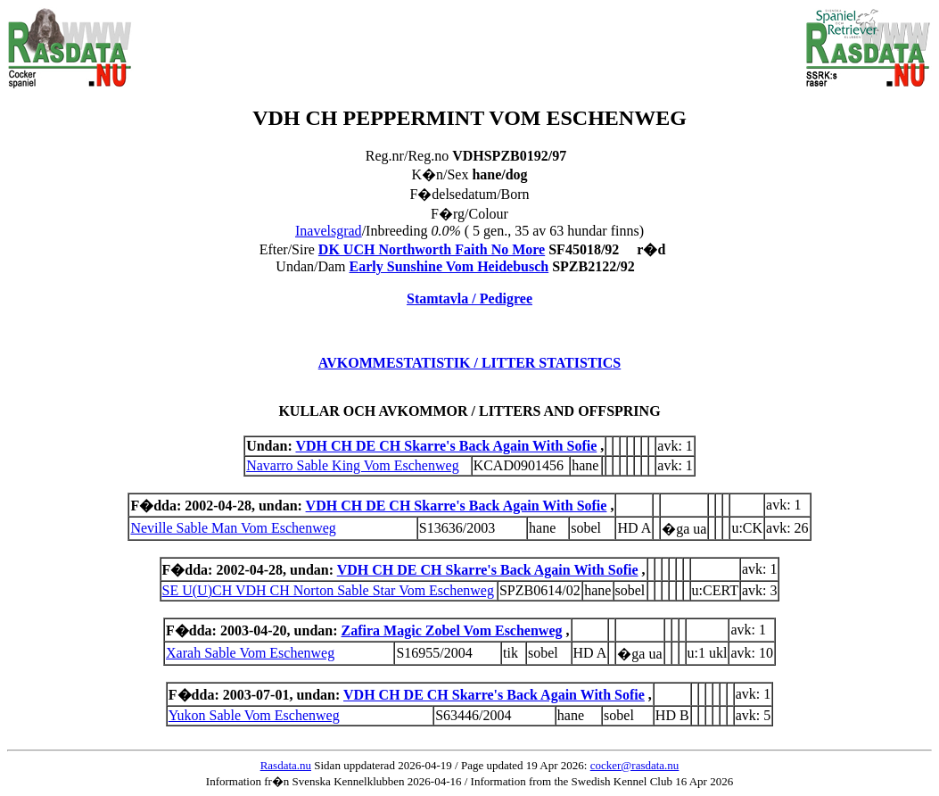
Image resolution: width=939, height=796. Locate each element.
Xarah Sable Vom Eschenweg (250, 652)
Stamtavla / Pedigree (469, 298)
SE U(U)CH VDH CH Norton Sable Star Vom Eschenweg (328, 590)
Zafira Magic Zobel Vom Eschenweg (452, 630)
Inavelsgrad (328, 230)
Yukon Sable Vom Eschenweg (254, 715)
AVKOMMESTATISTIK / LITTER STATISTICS (470, 362)
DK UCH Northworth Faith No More (431, 249)
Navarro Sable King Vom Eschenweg (352, 465)
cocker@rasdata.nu (635, 765)
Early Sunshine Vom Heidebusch (449, 266)
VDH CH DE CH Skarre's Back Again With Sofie (446, 445)
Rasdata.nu (285, 765)
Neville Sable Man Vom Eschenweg (232, 527)
